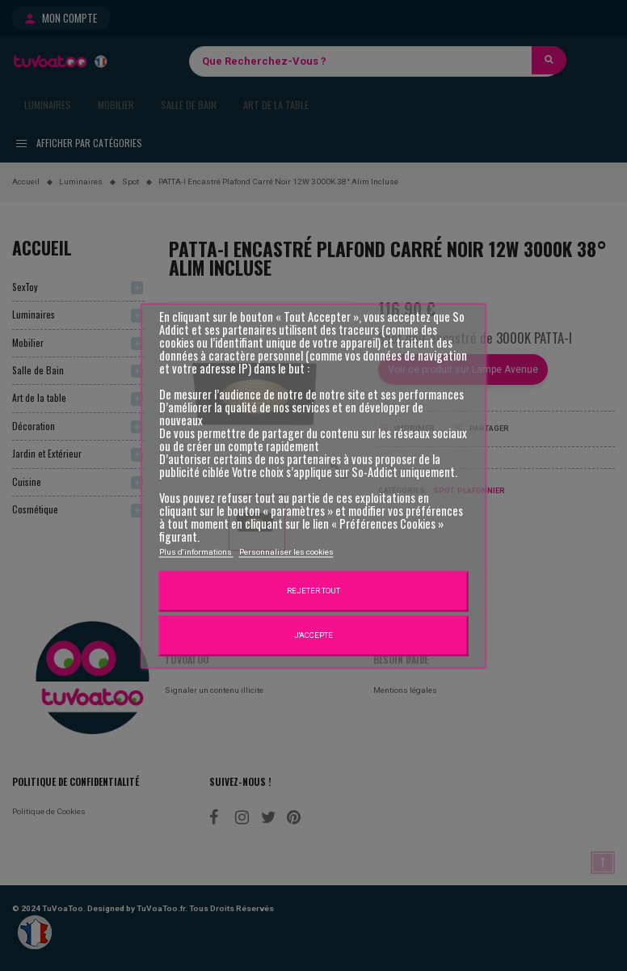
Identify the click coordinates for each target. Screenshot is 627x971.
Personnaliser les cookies (286, 552)
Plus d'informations (196, 552)
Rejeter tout (313, 591)
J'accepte (313, 635)
